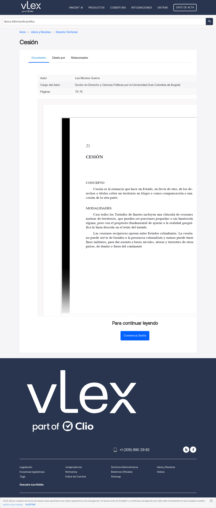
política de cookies (13, 504)
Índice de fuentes (75, 476)
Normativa (71, 471)
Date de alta (185, 7)
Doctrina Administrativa (124, 467)
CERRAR (210, 501)
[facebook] (193, 449)
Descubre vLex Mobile (32, 484)
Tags (22, 476)
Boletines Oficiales (121, 471)
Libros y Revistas (166, 467)
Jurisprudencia (73, 467)
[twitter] (186, 449)
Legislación (26, 467)
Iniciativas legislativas (32, 471)
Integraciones (141, 7)
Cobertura (118, 7)
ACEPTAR (30, 504)
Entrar (163, 7)
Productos (97, 7)
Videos (160, 471)
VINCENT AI (76, 7)
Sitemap (116, 476)
